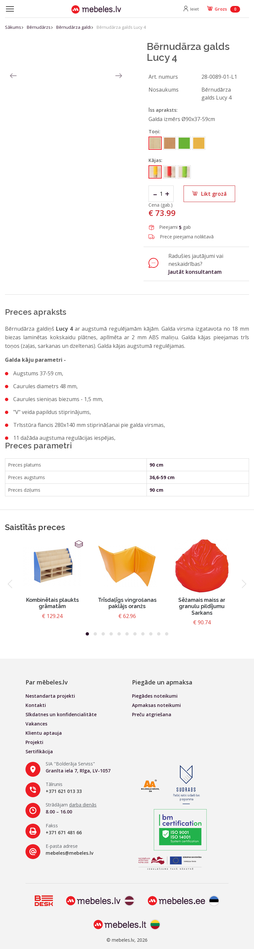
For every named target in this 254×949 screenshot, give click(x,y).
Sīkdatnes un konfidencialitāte (61, 714)
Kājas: (155, 160)
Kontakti (35, 705)
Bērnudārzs (39, 27)
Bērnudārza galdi (73, 27)
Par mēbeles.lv (46, 682)
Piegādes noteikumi (155, 696)
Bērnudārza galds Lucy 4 (121, 27)
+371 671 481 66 (64, 832)
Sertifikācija (39, 751)
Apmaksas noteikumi (156, 705)
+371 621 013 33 (64, 791)
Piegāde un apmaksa (162, 682)
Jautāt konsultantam (195, 271)
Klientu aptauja (43, 733)
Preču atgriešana (151, 714)
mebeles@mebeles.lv (69, 853)
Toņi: (154, 131)
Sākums (13, 27)
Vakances (36, 724)
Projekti (34, 742)
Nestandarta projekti (50, 696)
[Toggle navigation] (10, 9)
